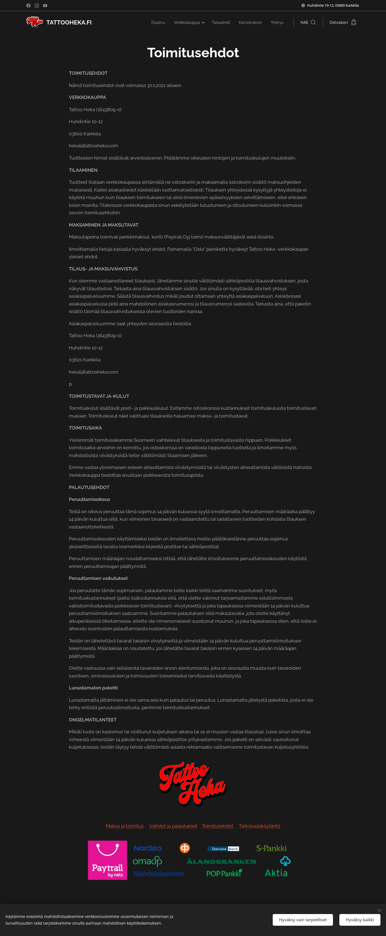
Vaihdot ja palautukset (173, 826)
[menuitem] (153, 22)
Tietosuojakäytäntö (259, 826)
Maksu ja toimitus (125, 826)
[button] (308, 22)
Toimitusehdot (217, 826)
